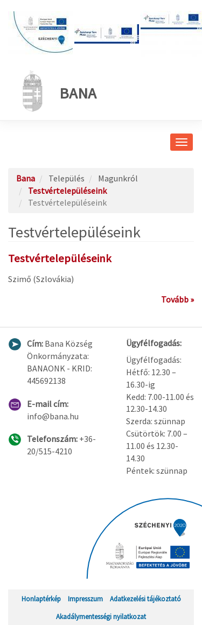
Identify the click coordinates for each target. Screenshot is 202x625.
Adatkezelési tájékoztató (145, 598)
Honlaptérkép (41, 598)
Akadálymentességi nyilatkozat (101, 616)
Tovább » (177, 299)
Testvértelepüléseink (67, 190)
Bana (56, 91)
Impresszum (85, 598)
